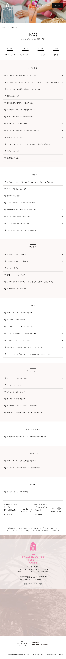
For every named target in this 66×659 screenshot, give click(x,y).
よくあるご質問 (23, 528)
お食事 (56, 48)
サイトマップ (55, 531)
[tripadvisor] (35, 584)
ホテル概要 (10, 48)
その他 (56, 55)
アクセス (40, 48)
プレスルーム (34, 528)
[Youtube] (40, 584)
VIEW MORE (9, 514)
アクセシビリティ (12, 531)
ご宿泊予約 (25, 48)
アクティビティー (25, 55)
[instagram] (25, 584)
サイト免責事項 (25, 531)
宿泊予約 (57, 5)
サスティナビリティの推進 (40, 531)
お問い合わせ (11, 528)
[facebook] (30, 584)
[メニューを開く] (49, 5)
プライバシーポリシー (48, 528)
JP (40, 5)
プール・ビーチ (10, 55)
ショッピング (40, 55)
